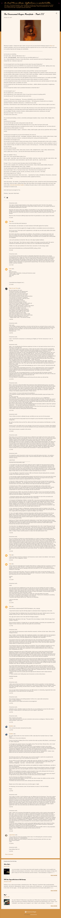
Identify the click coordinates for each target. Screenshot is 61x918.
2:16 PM (11, 790)
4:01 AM (11, 831)
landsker (11, 726)
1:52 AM (11, 532)
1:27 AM (11, 449)
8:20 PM (11, 340)
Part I (51, 45)
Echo (10, 268)
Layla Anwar (12, 834)
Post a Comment (9, 854)
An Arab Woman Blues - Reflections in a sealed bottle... (27, 3)
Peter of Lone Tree (13, 288)
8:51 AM (11, 250)
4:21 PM (11, 722)
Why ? (5, 895)
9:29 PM (11, 851)
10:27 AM (11, 264)
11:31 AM (11, 579)
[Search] (59, 4)
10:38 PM (11, 843)
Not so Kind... (7, 864)
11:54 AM (11, 284)
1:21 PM (11, 678)
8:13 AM (11, 217)
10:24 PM (11, 379)
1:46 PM (11, 319)
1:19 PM (11, 730)
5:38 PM (11, 333)
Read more (54, 875)
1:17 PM (11, 625)
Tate (10, 221)
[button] (56, 14)
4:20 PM (11, 712)
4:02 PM (11, 693)
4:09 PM (11, 806)
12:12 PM (11, 602)
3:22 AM (11, 551)
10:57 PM (11, 410)
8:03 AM (11, 560)
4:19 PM (11, 703)
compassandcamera (33, 914)
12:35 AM (11, 431)
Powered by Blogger (30, 911)
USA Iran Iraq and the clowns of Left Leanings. (15, 879)
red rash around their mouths (17, 185)
